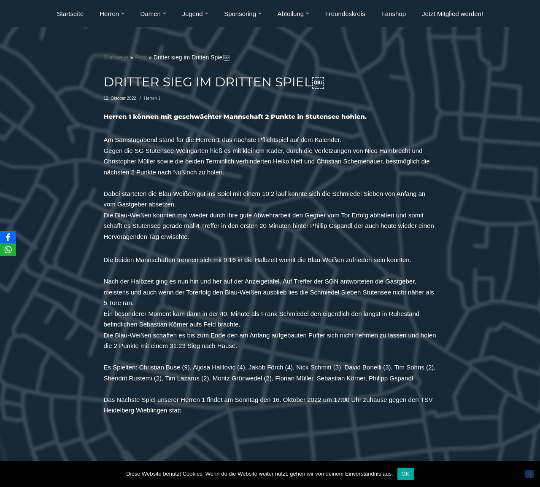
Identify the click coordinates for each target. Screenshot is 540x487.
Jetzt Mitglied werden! (452, 13)
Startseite (70, 13)
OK (406, 474)
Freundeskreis (345, 13)
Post (141, 57)
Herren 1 (152, 98)
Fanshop (393, 13)
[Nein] (529, 474)
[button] (122, 13)
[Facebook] (8, 237)
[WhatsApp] (8, 250)
